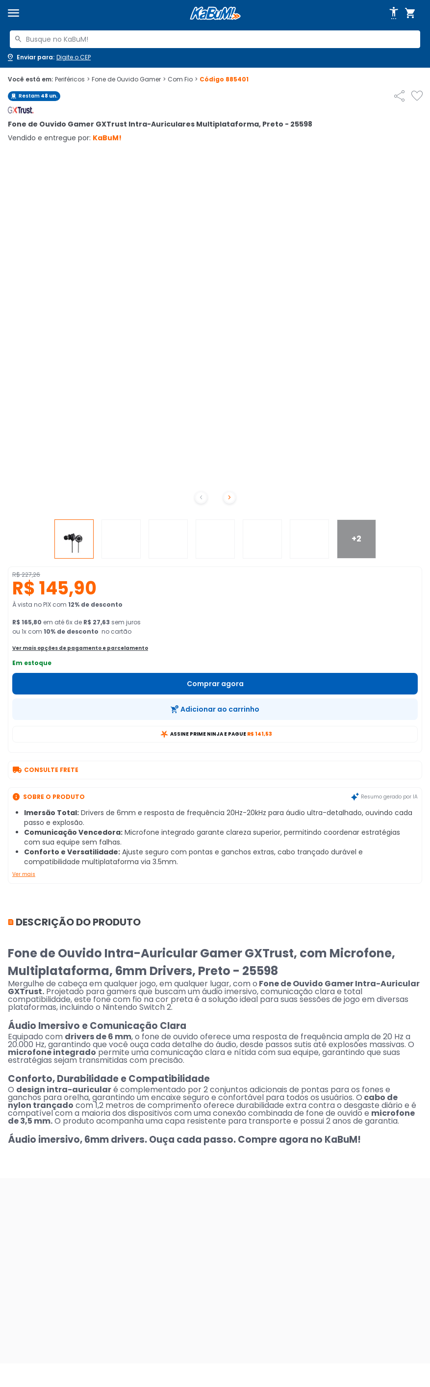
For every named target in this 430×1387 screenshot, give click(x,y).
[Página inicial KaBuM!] (215, 13)
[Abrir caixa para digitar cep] (48, 57)
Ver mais (23, 874)
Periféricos (72, 79)
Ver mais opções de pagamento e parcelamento (80, 648)
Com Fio (183, 79)
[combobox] (215, 39)
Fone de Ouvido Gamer (129, 79)
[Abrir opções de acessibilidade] (394, 13)
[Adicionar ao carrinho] (215, 709)
